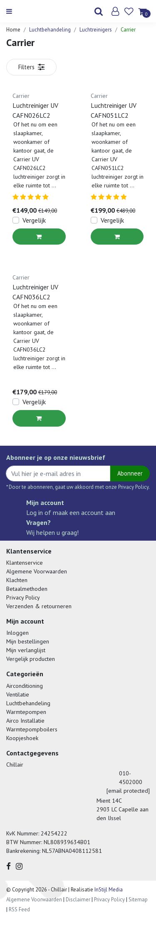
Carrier (128, 29)
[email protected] (128, 790)
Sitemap (138, 899)
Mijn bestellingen (27, 641)
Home (13, 29)
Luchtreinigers (95, 29)
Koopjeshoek (22, 738)
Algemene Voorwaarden (36, 571)
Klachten (16, 580)
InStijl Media (108, 889)
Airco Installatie (25, 720)
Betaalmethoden (26, 588)
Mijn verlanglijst (25, 650)
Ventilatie (17, 694)
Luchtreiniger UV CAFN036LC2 (35, 292)
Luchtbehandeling (50, 29)
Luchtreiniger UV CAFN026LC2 (35, 110)
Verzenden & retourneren (39, 606)
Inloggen (17, 632)
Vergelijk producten (30, 659)
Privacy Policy (23, 597)
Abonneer (130, 473)
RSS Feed (19, 909)
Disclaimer (78, 899)
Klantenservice (24, 562)
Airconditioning (24, 686)
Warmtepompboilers (31, 729)
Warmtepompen (26, 712)
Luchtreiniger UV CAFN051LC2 (113, 110)
